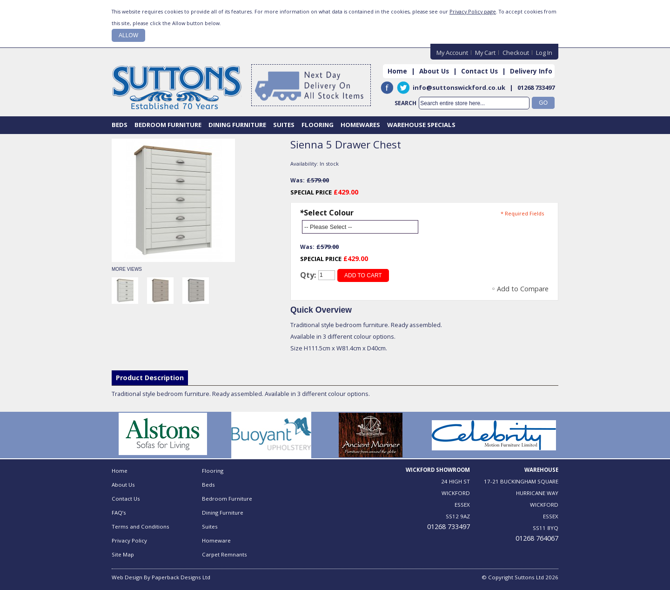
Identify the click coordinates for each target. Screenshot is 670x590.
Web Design (127, 577)
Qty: (308, 275)
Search (405, 103)
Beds (208, 484)
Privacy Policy (129, 540)
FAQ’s (119, 512)
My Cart (485, 52)
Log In (544, 52)
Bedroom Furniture (227, 498)
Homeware (216, 540)
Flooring (212, 470)
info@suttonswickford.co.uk (459, 87)
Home (397, 71)
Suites (210, 526)
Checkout (515, 52)
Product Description (150, 377)
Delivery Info (531, 71)
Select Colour (327, 213)
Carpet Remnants (224, 554)
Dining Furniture (222, 512)
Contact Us (479, 71)
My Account (452, 52)
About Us (434, 71)
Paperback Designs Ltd (181, 577)
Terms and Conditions (140, 526)
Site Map (123, 554)
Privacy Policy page (472, 11)
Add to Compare (523, 288)
